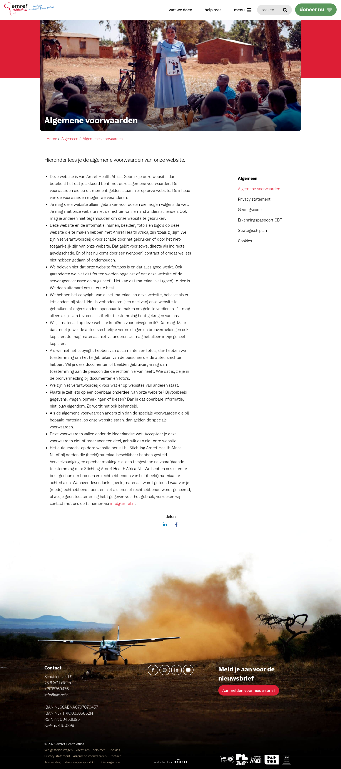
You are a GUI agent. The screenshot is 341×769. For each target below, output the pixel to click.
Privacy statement (254, 199)
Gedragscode (250, 209)
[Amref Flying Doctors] (242, 759)
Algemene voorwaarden (259, 188)
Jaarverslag (52, 762)
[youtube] (188, 670)
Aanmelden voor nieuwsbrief (248, 690)
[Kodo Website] (180, 762)
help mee (212, 9)
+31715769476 (56, 688)
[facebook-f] (153, 670)
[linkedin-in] (176, 670)
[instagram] (164, 670)
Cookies (245, 240)
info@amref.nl (122, 503)
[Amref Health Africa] (227, 759)
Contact (115, 756)
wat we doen (179, 9)
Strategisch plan (252, 230)
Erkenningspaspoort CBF (260, 220)
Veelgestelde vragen (59, 750)
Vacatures (83, 750)
